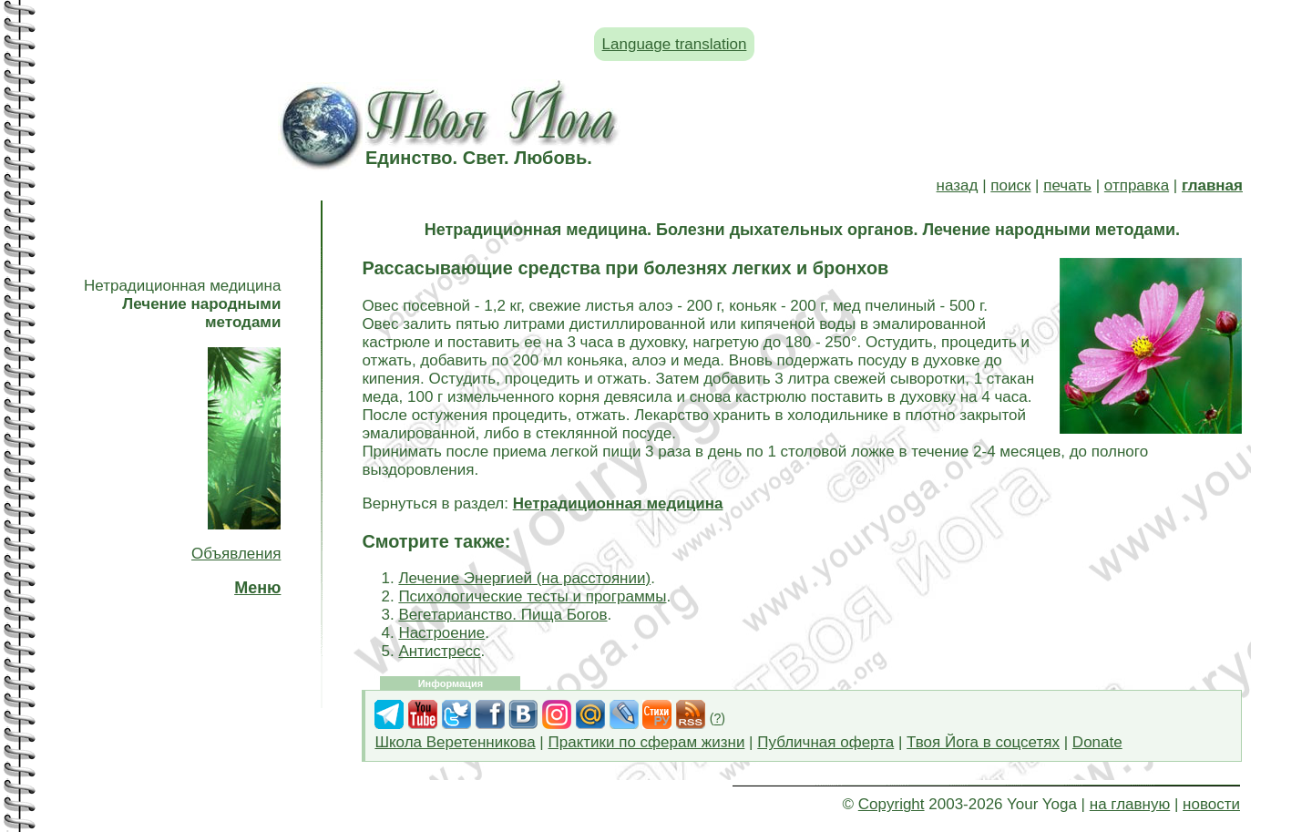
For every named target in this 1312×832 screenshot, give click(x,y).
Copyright (891, 804)
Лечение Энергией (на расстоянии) (524, 578)
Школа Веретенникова (454, 742)
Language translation (674, 44)
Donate (1097, 742)
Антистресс (439, 651)
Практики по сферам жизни (646, 742)
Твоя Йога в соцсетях (983, 742)
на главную (1130, 804)
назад (958, 185)
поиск (1010, 185)
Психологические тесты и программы (532, 596)
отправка (1136, 185)
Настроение (441, 633)
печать (1067, 185)
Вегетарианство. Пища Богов (502, 614)
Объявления (236, 553)
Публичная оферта (825, 742)
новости (1211, 804)
